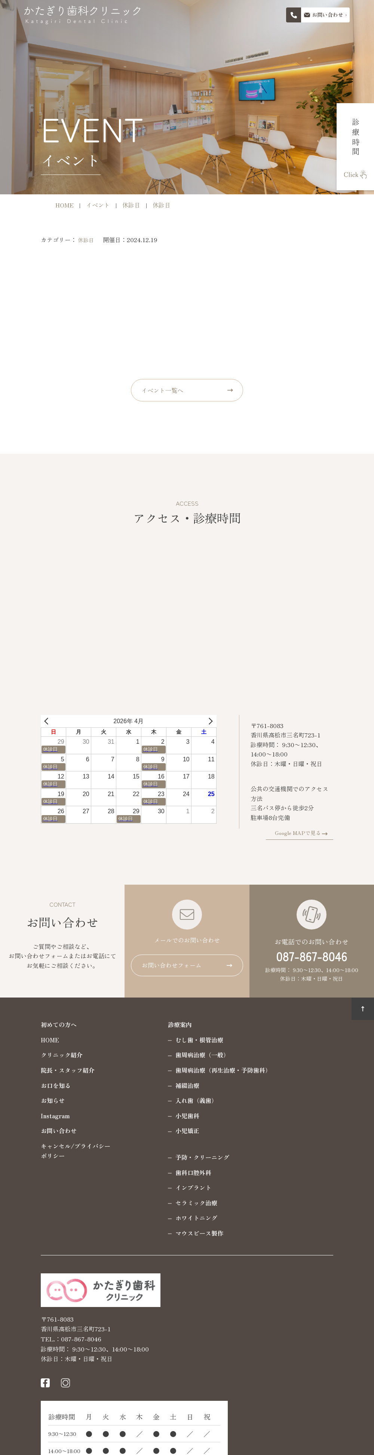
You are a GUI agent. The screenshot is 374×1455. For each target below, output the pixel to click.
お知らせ (31, 1098)
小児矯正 (165, 1128)
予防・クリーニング (180, 1155)
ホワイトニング (174, 1215)
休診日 (64, 240)
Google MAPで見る (320, 831)
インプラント (171, 1185)
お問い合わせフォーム (172, 963)
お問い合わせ (37, 1128)
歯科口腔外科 (171, 1170)
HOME (28, 1037)
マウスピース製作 (177, 1231)
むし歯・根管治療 (177, 1037)
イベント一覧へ (162, 390)
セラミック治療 (174, 1200)
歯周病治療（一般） (180, 1053)
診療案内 (158, 1022)
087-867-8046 (311, 954)
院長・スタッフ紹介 (46, 1068)
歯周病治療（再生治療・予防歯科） (201, 1068)
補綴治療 (165, 1083)
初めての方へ (37, 1022)
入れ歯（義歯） (174, 1098)
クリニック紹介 (40, 1053)
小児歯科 (165, 1113)
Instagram (33, 1113)
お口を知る (34, 1083)
